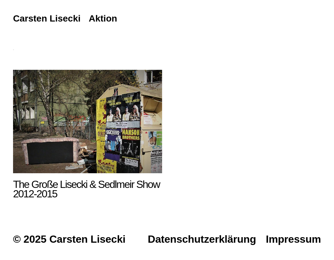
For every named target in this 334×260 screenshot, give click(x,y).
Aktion (103, 18)
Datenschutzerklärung (202, 239)
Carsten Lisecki (47, 18)
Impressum (293, 239)
